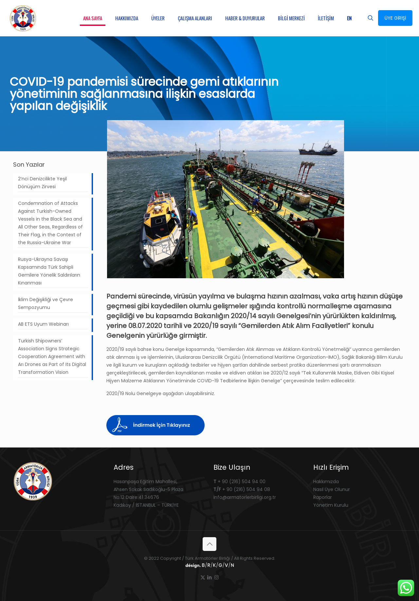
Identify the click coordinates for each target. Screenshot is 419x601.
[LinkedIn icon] (209, 577)
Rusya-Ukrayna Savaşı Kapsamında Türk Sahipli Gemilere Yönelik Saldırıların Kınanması (49, 271)
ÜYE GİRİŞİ (395, 18)
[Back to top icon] (209, 544)
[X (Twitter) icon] (202, 577)
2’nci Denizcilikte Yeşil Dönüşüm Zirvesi (42, 182)
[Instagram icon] (216, 577)
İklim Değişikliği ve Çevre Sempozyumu (45, 303)
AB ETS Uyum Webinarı (43, 324)
